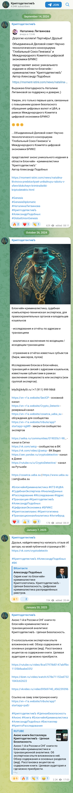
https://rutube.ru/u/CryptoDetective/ (34, 462)
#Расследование (22, 495)
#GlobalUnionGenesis (25, 218)
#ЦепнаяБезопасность (51, 713)
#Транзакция (20, 499)
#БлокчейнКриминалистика (30, 487)
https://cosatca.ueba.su (26, 474)
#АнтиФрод (56, 515)
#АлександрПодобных (26, 214)
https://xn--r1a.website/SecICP (30, 397)
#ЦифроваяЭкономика (26, 507)
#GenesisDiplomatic (24, 201)
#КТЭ (51, 487)
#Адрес (59, 495)
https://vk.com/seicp (24, 446)
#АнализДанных (51, 491)
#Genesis (17, 197)
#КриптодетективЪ (24, 210)
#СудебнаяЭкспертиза (26, 491)
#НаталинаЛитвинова (26, 206)
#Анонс (16, 717)
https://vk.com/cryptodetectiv (30, 550)
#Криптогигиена (47, 511)
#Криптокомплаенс (24, 511)
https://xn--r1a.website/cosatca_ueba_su (37, 413)
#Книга (26, 717)
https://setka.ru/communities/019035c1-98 (38, 438)
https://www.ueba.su (55, 474)
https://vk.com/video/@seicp (29, 450)
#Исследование (44, 495)
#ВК (14, 562)
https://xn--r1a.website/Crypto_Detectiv (36, 405)
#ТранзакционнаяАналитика (30, 515)
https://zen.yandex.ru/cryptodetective (35, 454)
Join (53, 4)
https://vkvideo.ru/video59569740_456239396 (40, 689)
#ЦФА (59, 487)
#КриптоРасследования (27, 725)
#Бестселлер (49, 721)
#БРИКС (47, 507)
